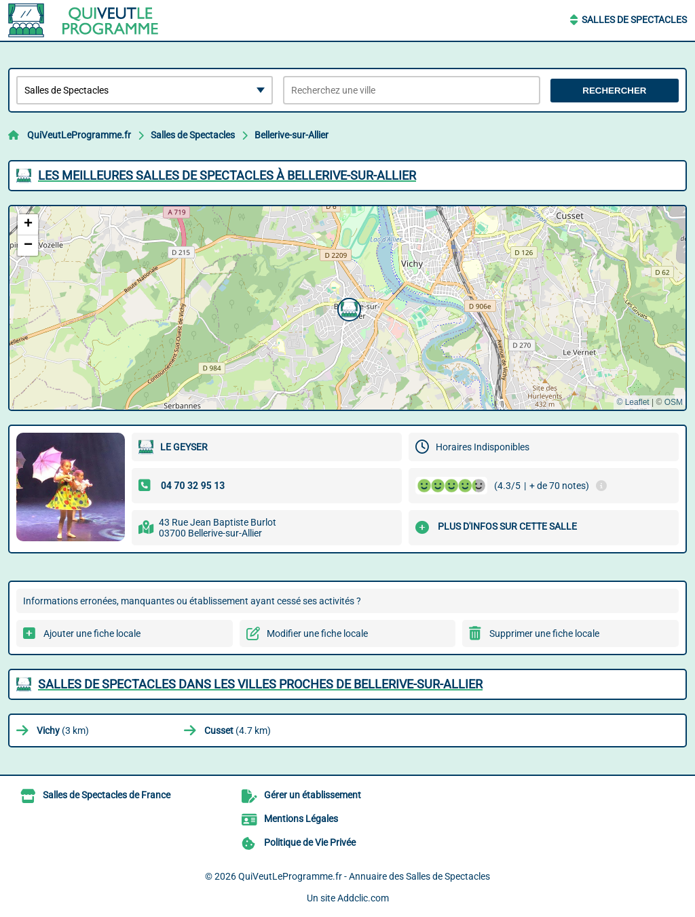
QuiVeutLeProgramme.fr (79, 135)
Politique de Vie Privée (310, 842)
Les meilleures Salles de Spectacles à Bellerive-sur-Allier (227, 175)
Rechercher (614, 90)
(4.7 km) (237, 730)
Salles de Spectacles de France (106, 794)
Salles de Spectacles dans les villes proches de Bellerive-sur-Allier (260, 684)
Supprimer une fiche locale (544, 633)
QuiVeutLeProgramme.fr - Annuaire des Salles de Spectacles (364, 876)
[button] (347, 308)
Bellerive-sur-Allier (291, 135)
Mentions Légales (301, 818)
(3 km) (63, 730)
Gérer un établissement (312, 794)
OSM (673, 402)
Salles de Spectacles (634, 19)
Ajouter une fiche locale (91, 633)
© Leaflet (632, 402)
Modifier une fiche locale (317, 633)
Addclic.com (363, 898)
